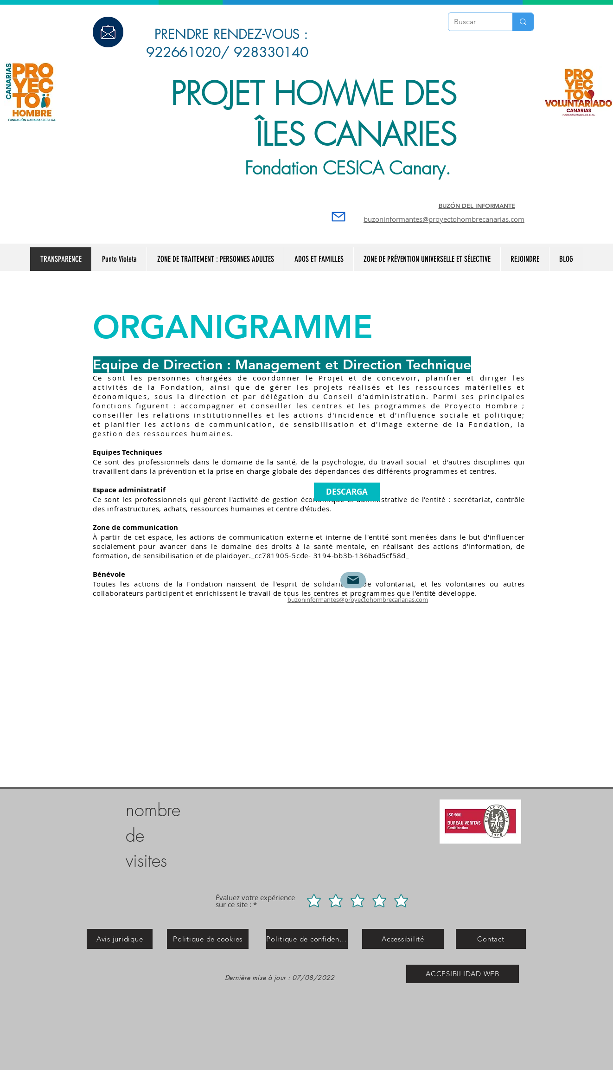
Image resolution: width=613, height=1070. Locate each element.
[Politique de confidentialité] (307, 939)
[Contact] (491, 939)
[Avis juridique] (120, 939)
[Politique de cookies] (208, 939)
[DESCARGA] (347, 492)
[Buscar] (473, 22)
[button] (426, 259)
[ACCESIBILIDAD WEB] (462, 974)
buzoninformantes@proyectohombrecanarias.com (444, 219)
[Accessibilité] (403, 939)
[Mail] (338, 216)
